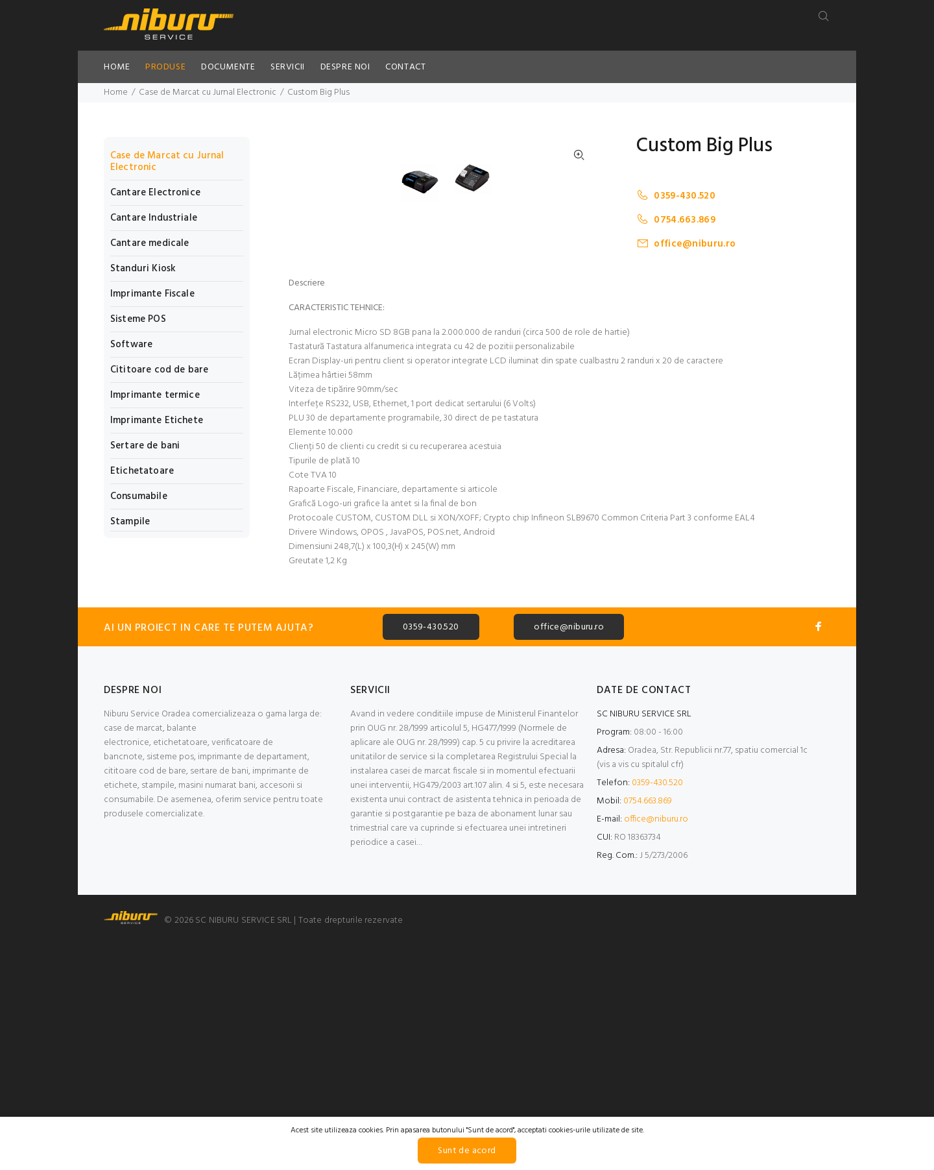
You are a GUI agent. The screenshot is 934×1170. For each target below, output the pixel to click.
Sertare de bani (145, 446)
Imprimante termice (155, 395)
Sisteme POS (138, 319)
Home (116, 92)
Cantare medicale (149, 243)
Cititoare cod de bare (159, 370)
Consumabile (138, 496)
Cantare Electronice (155, 193)
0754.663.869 (675, 219)
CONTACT (405, 67)
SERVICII (287, 67)
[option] (428, 427)
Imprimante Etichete (156, 420)
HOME (117, 67)
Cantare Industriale (153, 218)
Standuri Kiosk (143, 268)
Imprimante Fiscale (152, 294)
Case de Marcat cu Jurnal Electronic (207, 92)
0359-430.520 (675, 195)
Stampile (130, 521)
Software (131, 344)
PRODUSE (165, 67)
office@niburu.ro (686, 243)
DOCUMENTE (228, 67)
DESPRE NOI (345, 67)
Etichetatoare (142, 471)
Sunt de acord (467, 1150)
